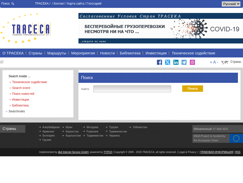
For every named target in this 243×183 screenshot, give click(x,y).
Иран (69, 127)
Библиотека (20, 105)
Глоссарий (94, 3)
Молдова (92, 127)
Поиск (5, 3)
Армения (48, 131)
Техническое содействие (29, 82)
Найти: (85, 88)
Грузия (47, 139)
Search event (21, 88)
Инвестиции (20, 99)
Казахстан (72, 131)
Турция (113, 127)
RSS (237, 152)
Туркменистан (118, 131)
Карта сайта (75, 3)
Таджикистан (95, 135)
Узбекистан (140, 127)
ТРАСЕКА (42, 3)
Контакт (59, 3)
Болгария (49, 135)
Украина (114, 135)
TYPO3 (108, 152)
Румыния (92, 131)
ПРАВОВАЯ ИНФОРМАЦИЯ (216, 152)
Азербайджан (51, 127)
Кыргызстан (73, 135)
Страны (235, 62)
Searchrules (17, 111)
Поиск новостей (23, 94)
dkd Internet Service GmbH (73, 152)
